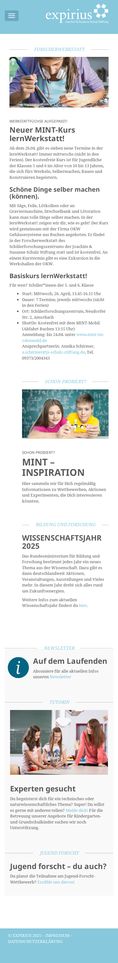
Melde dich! (77, 810)
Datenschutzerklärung (35, 941)
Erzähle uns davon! (56, 882)
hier (83, 605)
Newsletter (60, 677)
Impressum (57, 935)
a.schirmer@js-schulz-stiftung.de (53, 352)
